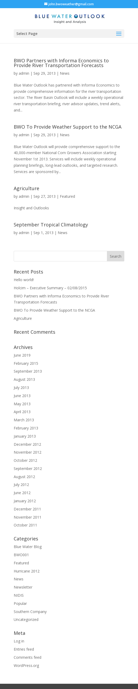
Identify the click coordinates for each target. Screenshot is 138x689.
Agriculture (26, 188)
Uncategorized (26, 619)
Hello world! (24, 279)
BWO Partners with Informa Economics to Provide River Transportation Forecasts (61, 62)
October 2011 (25, 525)
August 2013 (24, 379)
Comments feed (27, 657)
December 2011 (27, 508)
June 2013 (22, 395)
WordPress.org (26, 665)
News (65, 73)
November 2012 (27, 452)
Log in (19, 641)
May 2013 (22, 403)
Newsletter (23, 587)
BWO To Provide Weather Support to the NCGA (67, 127)
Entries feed (24, 649)
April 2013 (22, 411)
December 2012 (27, 444)
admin (24, 73)
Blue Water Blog (28, 546)
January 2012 (25, 500)
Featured (67, 196)
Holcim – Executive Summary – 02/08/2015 (50, 287)
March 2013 (24, 419)
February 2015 (26, 363)
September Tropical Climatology (51, 224)
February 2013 (26, 427)
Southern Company (30, 611)
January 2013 (25, 436)
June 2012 (22, 492)
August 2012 (24, 476)
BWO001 (21, 554)
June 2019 (22, 355)
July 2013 (21, 387)
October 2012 (25, 460)
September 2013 (28, 371)
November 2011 (27, 517)
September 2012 (28, 468)
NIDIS (19, 595)
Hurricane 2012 (27, 571)
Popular (20, 603)
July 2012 (21, 484)
